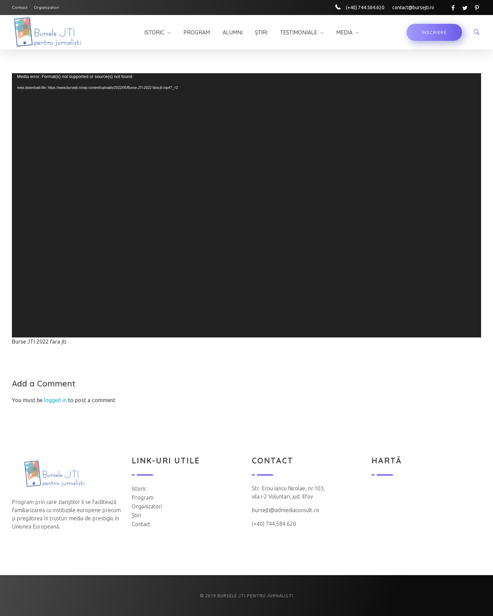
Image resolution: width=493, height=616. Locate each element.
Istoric (139, 489)
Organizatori (147, 506)
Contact (141, 524)
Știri (136, 515)
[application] (246, 205)
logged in (56, 400)
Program (142, 497)
